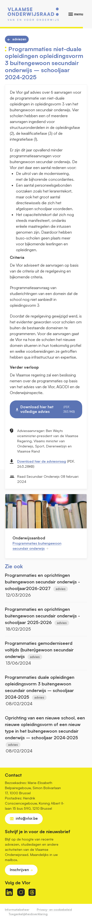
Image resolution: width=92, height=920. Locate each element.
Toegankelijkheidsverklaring (28, 914)
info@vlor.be (27, 818)
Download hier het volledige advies (48, 409)
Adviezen (19, 39)
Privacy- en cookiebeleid (54, 909)
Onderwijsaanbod (29, 537)
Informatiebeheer (17, 909)
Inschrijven (19, 869)
